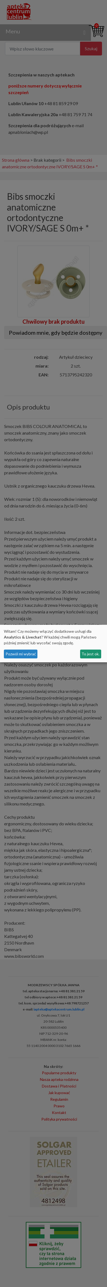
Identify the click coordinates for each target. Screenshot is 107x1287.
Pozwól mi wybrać (21, 654)
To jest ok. (90, 654)
